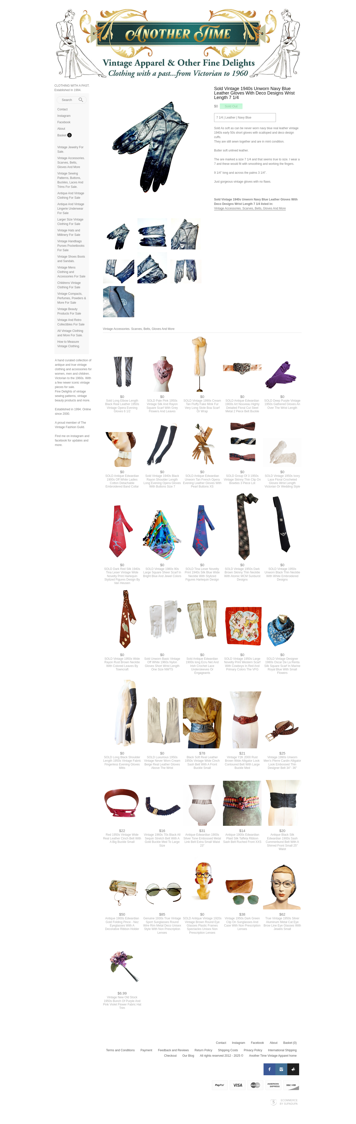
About (61, 128)
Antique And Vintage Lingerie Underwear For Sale (70, 208)
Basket (62, 135)
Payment (146, 1050)
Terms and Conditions (120, 1050)
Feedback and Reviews (173, 1050)
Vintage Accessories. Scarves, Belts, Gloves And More (71, 162)
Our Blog (188, 1055)
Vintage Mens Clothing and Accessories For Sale (71, 272)
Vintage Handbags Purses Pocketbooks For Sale (70, 246)
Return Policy (203, 1050)
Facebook (63, 122)
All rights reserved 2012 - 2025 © (221, 1055)
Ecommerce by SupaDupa (289, 1102)
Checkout (170, 1055)
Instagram (63, 116)
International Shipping (282, 1050)
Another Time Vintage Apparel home (273, 1055)
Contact (62, 109)
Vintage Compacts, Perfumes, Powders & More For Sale (71, 298)
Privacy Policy (253, 1050)
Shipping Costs (228, 1050)
